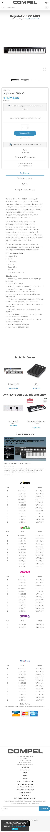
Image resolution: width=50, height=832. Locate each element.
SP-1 (36, 384)
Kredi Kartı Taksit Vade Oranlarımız (25, 798)
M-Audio (6, 90)
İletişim (25, 773)
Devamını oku (8, 475)
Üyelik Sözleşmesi (25, 792)
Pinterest (28, 152)
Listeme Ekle (29, 157)
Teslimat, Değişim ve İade (25, 781)
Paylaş (23, 152)
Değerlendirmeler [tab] (25, 189)
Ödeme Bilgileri (25, 770)
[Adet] (24, 127)
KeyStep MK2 (13, 421)
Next (49, 50)
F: (19, 762)
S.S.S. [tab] (25, 184)
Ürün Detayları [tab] (25, 178)
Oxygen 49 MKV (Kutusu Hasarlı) (36, 421)
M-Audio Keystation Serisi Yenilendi (17, 463)
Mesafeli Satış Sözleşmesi (25, 787)
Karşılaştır (19, 157)
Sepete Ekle (25, 133)
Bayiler (25, 775)
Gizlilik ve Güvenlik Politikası (25, 790)
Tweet (25, 152)
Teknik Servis (25, 795)
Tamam (15, 829)
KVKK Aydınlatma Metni (25, 784)
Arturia (13, 385)
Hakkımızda (25, 767)
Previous (1, 50)
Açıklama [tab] (25, 173)
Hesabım (25, 778)
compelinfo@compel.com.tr (25, 764)
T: (20, 760)
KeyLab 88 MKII (13, 384)
